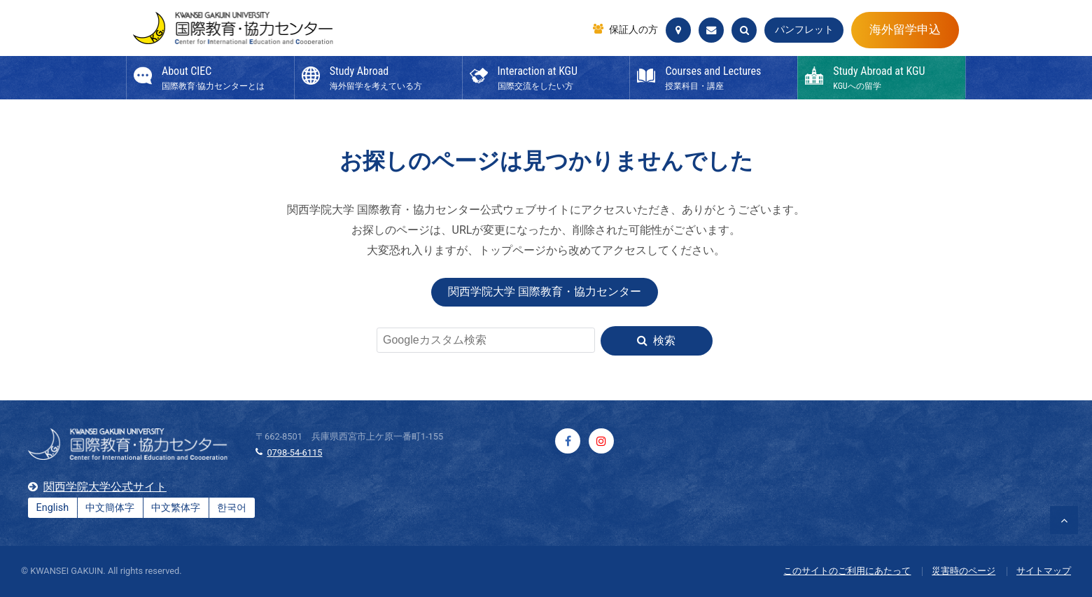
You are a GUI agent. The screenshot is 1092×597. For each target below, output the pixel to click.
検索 (664, 340)
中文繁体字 (175, 508)
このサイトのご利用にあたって (847, 571)
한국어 (231, 508)
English (52, 508)
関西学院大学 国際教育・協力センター (544, 291)
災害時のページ (963, 571)
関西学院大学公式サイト (105, 486)
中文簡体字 (109, 508)
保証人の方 (633, 30)
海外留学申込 (905, 29)
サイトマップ (1043, 571)
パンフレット (804, 30)
